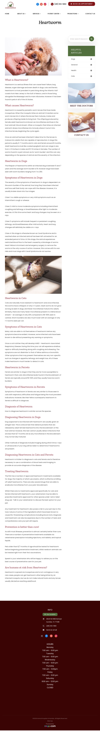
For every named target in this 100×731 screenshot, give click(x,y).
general (74, 65)
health (74, 70)
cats (73, 76)
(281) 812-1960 (60, 4)
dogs (73, 59)
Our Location (50, 614)
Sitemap (50, 722)
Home (7, 14)
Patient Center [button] (53, 14)
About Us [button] (20, 14)
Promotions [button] (72, 14)
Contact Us (90, 14)
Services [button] (36, 14)
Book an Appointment (82, 4)
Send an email (51, 630)
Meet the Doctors (81, 106)
